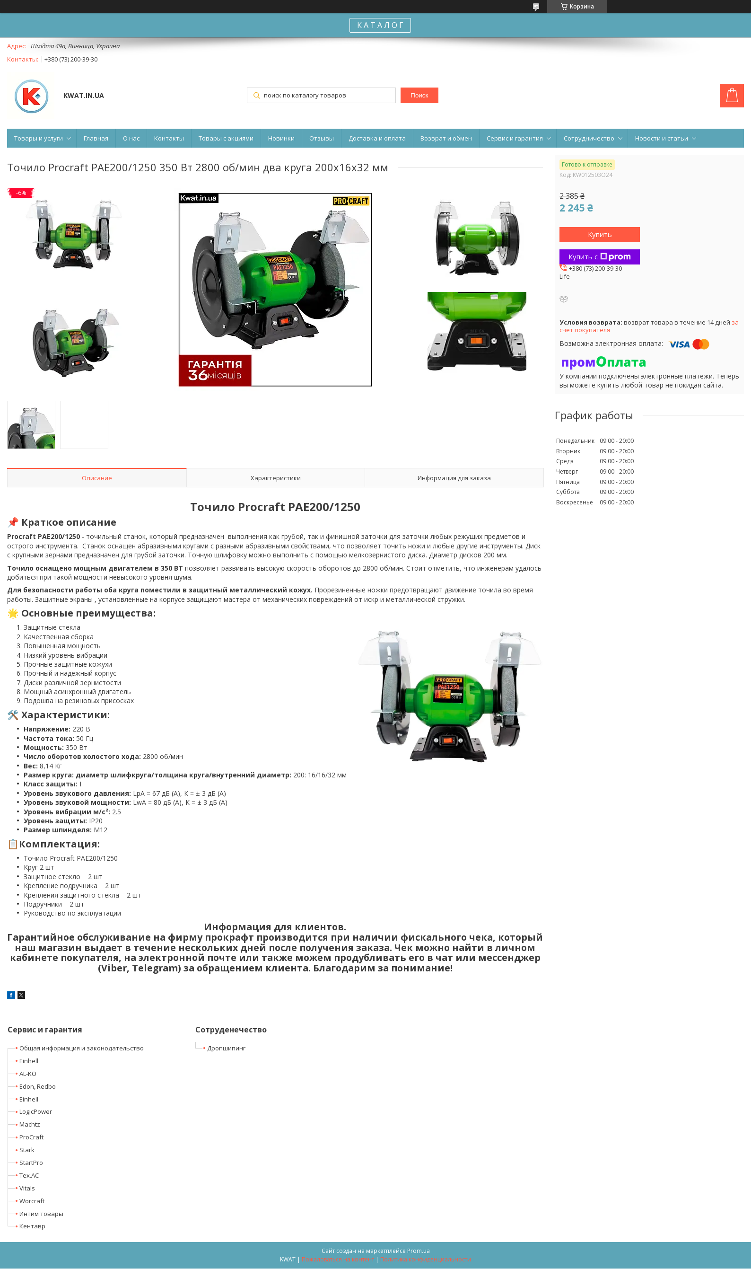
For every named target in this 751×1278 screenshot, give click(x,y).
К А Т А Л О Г (380, 25)
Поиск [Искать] (419, 95)
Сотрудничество (589, 138)
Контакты (169, 138)
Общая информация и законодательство (81, 1048)
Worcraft (31, 1201)
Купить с (599, 256)
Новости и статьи (661, 138)
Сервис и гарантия (515, 138)
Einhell (28, 1061)
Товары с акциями (226, 138)
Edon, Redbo (37, 1086)
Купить (600, 234)
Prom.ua (418, 1251)
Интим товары (41, 1213)
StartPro (31, 1162)
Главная (96, 138)
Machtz (29, 1124)
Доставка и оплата (377, 138)
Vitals (27, 1188)
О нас (131, 138)
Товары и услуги (38, 138)
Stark (27, 1150)
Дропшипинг (226, 1048)
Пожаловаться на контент (338, 1259)
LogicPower (35, 1111)
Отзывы (321, 138)
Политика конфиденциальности (425, 1259)
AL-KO (27, 1073)
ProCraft (31, 1137)
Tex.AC (29, 1175)
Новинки (281, 138)
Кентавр (32, 1226)
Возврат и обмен (446, 138)
